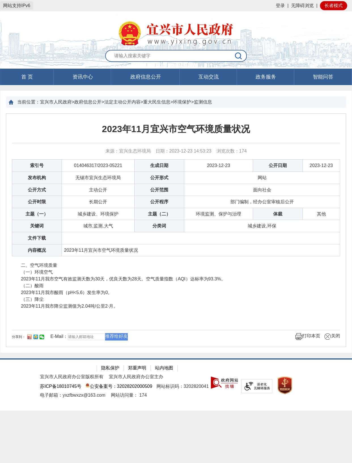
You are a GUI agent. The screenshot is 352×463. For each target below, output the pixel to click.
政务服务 (266, 77)
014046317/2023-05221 (98, 165)
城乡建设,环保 (262, 225)
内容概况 (37, 250)
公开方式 (37, 189)
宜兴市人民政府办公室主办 (136, 376)
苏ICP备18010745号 (60, 386)
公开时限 (37, 201)
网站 (262, 177)
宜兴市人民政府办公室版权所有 (71, 376)
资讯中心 (83, 77)
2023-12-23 (218, 165)
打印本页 (307, 336)
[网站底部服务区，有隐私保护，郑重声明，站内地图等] (176, 384)
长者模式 (334, 5)
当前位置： (28, 102)
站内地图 (164, 367)
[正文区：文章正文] (176, 230)
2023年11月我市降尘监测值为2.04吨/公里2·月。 (65, 306)
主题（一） (37, 214)
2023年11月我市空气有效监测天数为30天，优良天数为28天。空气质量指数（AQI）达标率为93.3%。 (119, 278)
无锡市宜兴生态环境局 (98, 177)
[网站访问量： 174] (129, 395)
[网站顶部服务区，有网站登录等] (176, 5)
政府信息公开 (145, 77)
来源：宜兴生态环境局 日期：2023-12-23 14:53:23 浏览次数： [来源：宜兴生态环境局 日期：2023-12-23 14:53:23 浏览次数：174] (176, 151)
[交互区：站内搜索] (176, 56)
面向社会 (262, 189)
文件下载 (37, 238)
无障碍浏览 (302, 5)
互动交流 (208, 77)
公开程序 (159, 201)
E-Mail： (59, 336)
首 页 (27, 77)
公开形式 (159, 177)
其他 (321, 214)
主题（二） (159, 214)
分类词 (159, 225)
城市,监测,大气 (98, 225)
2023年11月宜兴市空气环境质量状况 (176, 129)
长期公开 (98, 201)
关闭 (332, 336)
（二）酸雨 (28, 285)
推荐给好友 (116, 336)
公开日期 (278, 165)
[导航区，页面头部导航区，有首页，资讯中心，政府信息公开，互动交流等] (176, 77)
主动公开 (98, 189)
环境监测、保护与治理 (218, 214)
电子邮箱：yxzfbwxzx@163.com (72, 395)
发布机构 (37, 177)
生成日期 (159, 165)
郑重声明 (137, 367)
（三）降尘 (28, 299)
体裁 (277, 214)
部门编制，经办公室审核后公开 (262, 201)
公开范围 (159, 189)
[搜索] (238, 56)
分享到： (19, 337)
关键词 (37, 225)
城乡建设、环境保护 (98, 214)
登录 (280, 5)
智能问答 (323, 77)
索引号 (37, 165)
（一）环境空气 (33, 272)
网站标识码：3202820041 (182, 386)
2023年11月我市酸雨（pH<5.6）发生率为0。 (62, 292)
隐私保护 (110, 367)
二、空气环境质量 (34, 265)
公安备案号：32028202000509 (118, 386)
